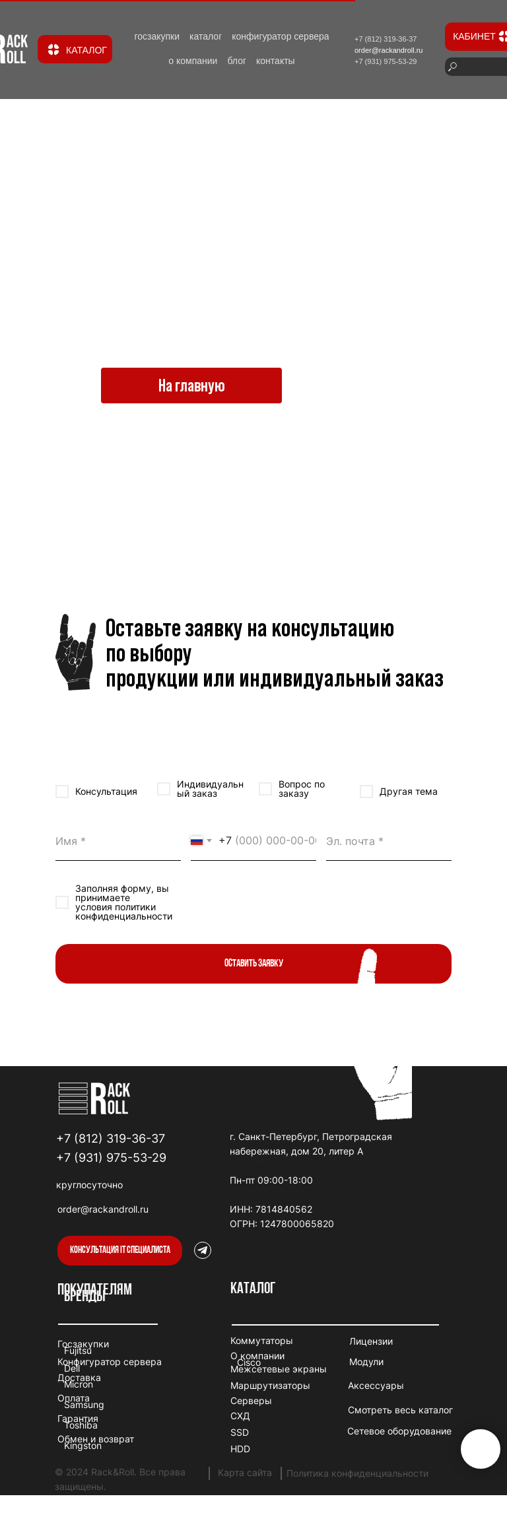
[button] (119, 1250)
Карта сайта (245, 1472)
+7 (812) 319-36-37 (110, 1138)
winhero (246, 1194)
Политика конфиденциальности (357, 1473)
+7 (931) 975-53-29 (111, 1157)
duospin (247, 1165)
